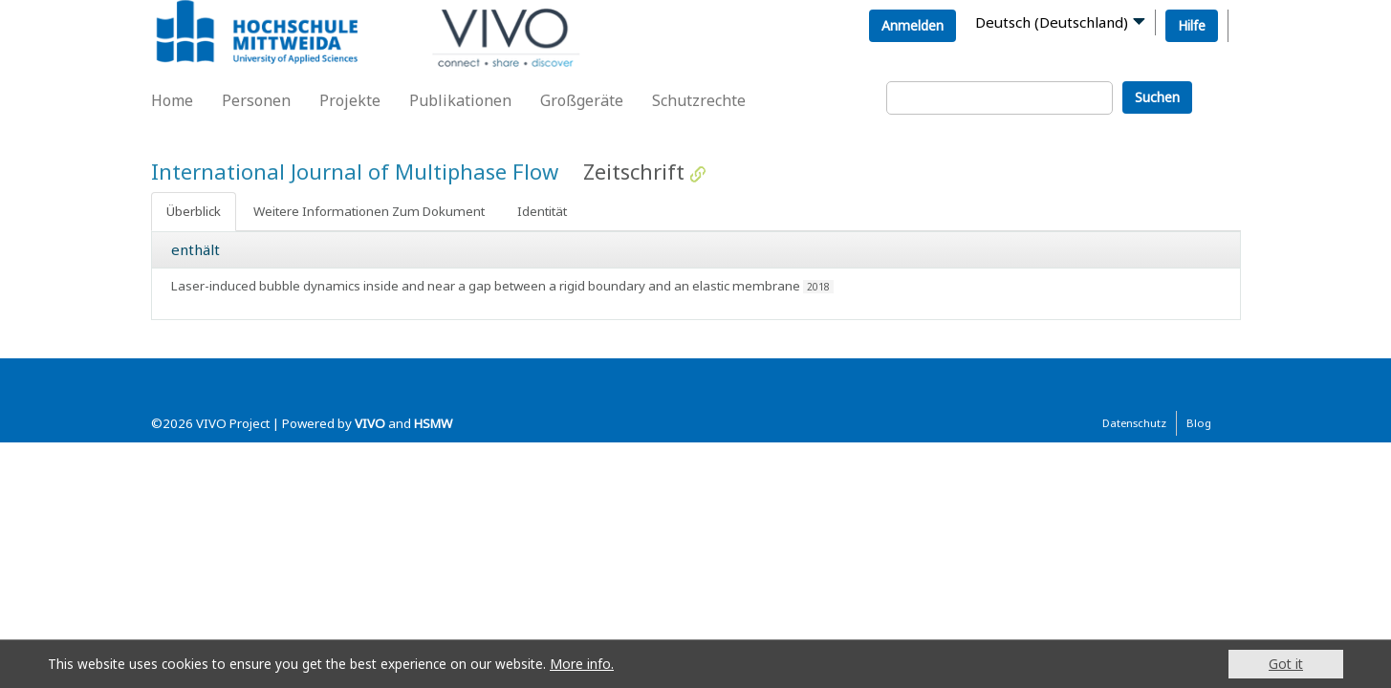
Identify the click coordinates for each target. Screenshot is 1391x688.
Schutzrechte (699, 100)
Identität (542, 211)
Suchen (1157, 97)
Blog (1198, 423)
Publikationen (460, 100)
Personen (256, 100)
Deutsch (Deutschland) (1051, 22)
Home (172, 100)
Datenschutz (1134, 423)
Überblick (193, 211)
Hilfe (1192, 25)
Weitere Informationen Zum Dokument (369, 211)
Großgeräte (581, 100)
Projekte (349, 100)
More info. (582, 664)
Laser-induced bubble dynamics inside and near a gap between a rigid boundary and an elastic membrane (485, 285)
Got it (1286, 664)
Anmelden (912, 25)
